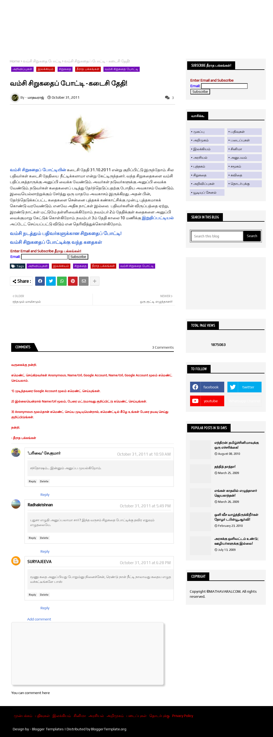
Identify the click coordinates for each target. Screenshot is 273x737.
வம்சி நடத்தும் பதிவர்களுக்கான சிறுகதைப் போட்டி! (65, 233)
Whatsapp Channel (244, 401)
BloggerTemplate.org (108, 729)
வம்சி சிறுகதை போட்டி (42, 61)
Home (15, 61)
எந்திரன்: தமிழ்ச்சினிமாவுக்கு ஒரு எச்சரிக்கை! (236, 445)
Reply (32, 481)
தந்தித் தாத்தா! (224, 466)
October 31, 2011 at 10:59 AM (144, 454)
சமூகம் (236, 166)
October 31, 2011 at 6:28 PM (145, 562)
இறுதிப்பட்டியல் (158, 217)
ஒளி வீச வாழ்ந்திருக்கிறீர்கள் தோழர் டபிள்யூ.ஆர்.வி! (236, 517)
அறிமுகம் (200, 140)
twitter (248, 387)
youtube (211, 401)
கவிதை (236, 175)
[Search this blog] (217, 236)
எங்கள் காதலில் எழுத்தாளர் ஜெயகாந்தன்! (235, 493)
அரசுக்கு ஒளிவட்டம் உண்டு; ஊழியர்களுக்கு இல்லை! (236, 541)
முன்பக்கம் (23, 716)
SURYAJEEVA (39, 561)
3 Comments (163, 347)
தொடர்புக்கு (240, 184)
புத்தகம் (199, 166)
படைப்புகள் (240, 140)
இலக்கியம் (46, 69)
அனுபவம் (239, 158)
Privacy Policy (182, 716)
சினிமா (236, 149)
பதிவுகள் (238, 132)
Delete (44, 481)
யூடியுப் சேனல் (204, 192)
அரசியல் (200, 158)
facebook (211, 387)
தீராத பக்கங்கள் (88, 69)
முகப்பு (198, 132)
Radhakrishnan (40, 505)
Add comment (39, 619)
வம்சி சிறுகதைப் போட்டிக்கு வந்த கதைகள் (56, 242)
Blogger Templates (48, 729)
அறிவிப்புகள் (22, 69)
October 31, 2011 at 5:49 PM (145, 506)
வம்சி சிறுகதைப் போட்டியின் (38, 169)
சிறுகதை (65, 69)
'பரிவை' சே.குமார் (44, 453)
